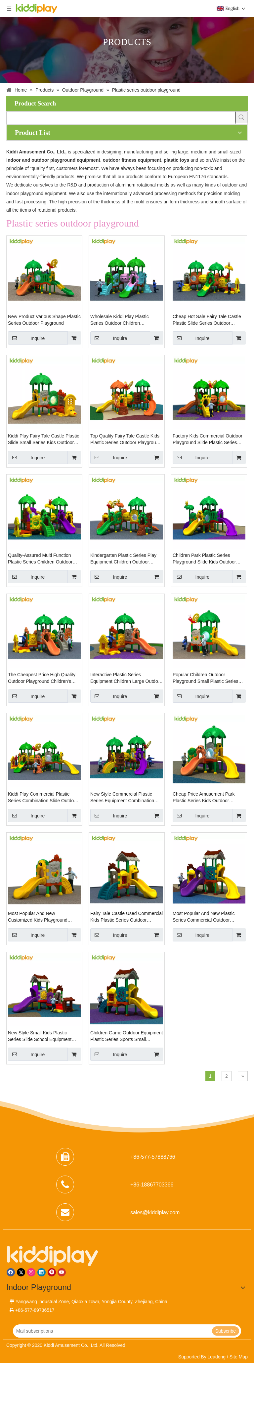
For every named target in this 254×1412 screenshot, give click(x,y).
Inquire (26, 338)
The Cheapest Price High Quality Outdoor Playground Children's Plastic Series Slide (41, 678)
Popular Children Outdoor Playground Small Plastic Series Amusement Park (205, 678)
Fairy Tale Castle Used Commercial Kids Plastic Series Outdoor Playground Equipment (126, 917)
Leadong (217, 1356)
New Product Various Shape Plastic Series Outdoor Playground (44, 320)
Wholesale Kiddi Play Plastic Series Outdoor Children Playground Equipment (119, 320)
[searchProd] (121, 117)
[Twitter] (21, 1272)
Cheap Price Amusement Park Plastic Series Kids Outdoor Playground (204, 797)
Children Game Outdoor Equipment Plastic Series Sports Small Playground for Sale (126, 1036)
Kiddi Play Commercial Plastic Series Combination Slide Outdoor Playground (43, 797)
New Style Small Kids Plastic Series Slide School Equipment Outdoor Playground (39, 1036)
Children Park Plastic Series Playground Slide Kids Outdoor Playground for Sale (204, 559)
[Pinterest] (52, 1272)
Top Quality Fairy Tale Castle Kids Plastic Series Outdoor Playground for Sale (125, 439)
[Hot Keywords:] (241, 117)
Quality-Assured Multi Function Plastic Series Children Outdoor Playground (40, 559)
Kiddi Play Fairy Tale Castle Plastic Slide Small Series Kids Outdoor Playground (43, 439)
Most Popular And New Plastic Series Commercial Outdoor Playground (204, 917)
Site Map (239, 1356)
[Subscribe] (225, 1331)
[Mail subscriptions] (112, 1331)
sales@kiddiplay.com (155, 1212)
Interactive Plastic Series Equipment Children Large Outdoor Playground (126, 678)
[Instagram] (31, 1272)
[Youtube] (62, 1272)
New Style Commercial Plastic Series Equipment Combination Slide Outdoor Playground (122, 797)
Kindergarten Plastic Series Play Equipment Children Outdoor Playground (123, 559)
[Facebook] (11, 1272)
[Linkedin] (41, 1272)
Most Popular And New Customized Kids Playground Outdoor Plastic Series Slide (37, 917)
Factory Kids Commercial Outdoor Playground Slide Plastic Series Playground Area (207, 439)
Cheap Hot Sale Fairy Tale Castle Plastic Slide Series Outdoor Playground (207, 320)
